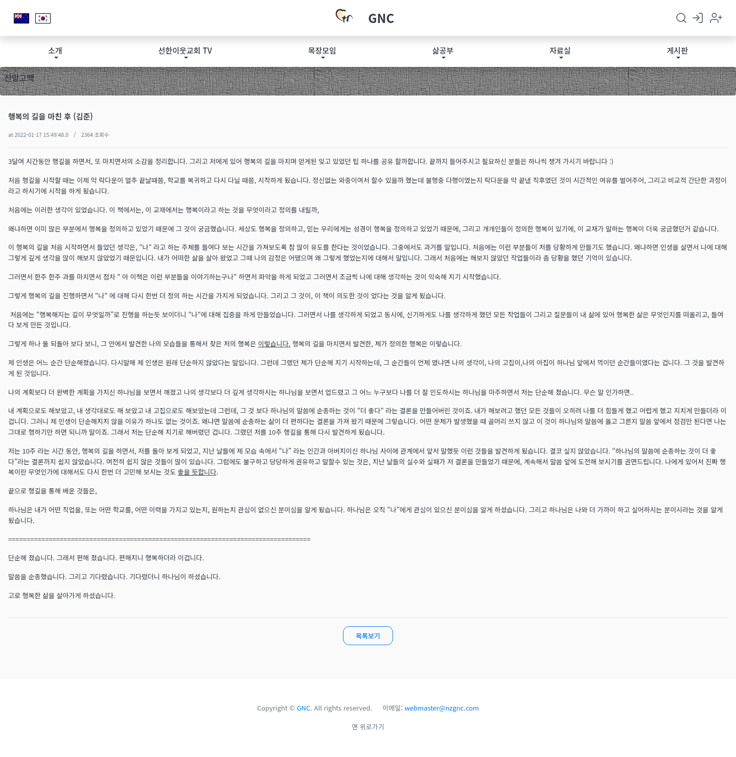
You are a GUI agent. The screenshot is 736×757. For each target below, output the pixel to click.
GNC (381, 18)
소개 (55, 50)
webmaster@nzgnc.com (442, 708)
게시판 (677, 50)
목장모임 (322, 50)
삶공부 (442, 50)
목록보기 (368, 636)
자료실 (559, 50)
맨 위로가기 (368, 726)
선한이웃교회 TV (185, 50)
